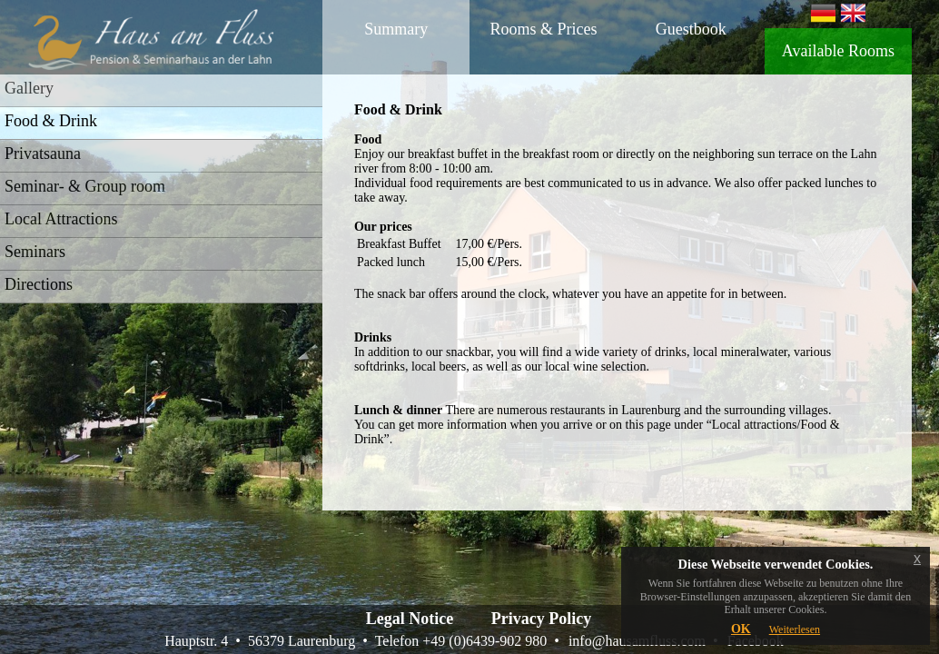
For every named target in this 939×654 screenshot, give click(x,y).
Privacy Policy (541, 618)
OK (741, 629)
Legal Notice (409, 618)
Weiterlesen (794, 629)
